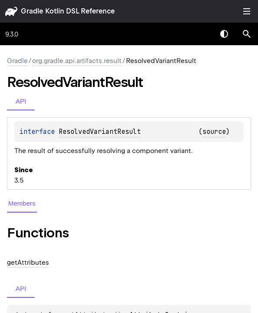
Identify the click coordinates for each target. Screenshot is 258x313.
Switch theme (224, 34)
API (21, 101)
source (214, 131)
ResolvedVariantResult (100, 131)
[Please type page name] (246, 34)
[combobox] (201, 34)
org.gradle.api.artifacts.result (77, 61)
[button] (246, 34)
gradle (32, 11)
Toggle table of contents (246, 11)
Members (22, 203)
